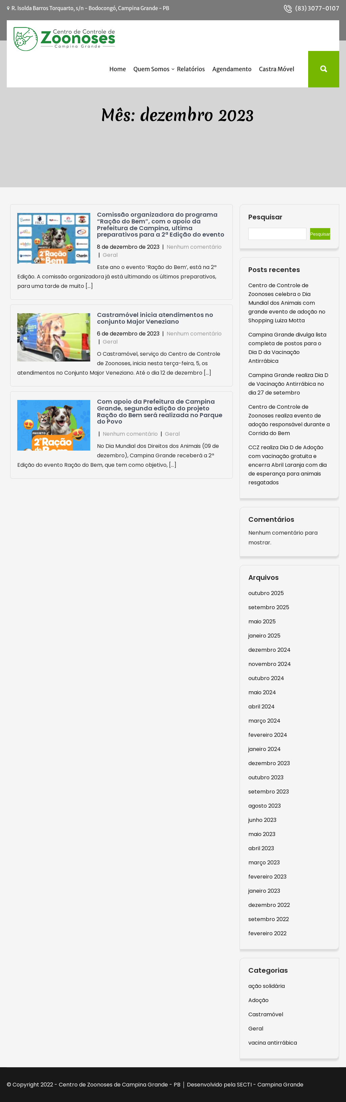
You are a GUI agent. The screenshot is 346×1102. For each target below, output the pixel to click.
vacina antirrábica (272, 1043)
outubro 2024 (266, 678)
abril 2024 (261, 706)
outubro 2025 (266, 593)
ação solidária (266, 986)
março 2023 (264, 862)
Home (117, 69)
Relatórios (191, 69)
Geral (110, 255)
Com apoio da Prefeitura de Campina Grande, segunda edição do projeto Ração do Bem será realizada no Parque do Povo (159, 411)
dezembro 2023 (269, 763)
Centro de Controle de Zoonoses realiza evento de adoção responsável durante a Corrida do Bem (289, 420)
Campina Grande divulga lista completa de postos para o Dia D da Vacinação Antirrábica (287, 348)
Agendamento (231, 69)
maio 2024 (262, 692)
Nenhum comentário (194, 247)
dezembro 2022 (269, 905)
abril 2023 (261, 848)
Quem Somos (151, 69)
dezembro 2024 (269, 650)
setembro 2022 (268, 919)
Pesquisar (265, 217)
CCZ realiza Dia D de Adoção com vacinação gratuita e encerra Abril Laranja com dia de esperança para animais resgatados (287, 465)
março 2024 (264, 721)
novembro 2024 (269, 664)
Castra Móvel (276, 69)
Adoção (258, 1000)
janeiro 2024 (264, 749)
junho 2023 (262, 820)
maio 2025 (262, 621)
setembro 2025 (268, 607)
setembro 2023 (268, 792)
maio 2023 (261, 834)
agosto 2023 (264, 806)
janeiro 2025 (264, 636)
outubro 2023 (265, 777)
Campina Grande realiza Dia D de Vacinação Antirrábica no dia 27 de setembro (288, 384)
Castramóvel (265, 1014)
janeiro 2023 (264, 891)
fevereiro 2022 (267, 933)
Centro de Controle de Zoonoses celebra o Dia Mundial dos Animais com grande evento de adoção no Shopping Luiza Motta (286, 302)
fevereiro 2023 (267, 877)
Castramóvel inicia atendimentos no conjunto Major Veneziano (155, 318)
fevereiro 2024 (267, 735)
